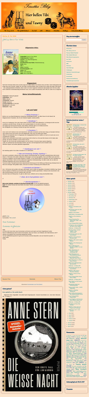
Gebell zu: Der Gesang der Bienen (75, 243)
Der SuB (34, 31)
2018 (69, 324)
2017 (69, 326)
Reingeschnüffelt (70, 359)
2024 (70, 185)
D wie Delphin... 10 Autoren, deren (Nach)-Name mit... (76, 299)
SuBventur (69, 362)
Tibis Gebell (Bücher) (23, 31)
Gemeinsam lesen (80, 349)
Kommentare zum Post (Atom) (34, 284)
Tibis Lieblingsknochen (80, 371)
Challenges (65, 31)
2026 (70, 181)
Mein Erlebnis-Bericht (76, 353)
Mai (70, 313)
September (72, 199)
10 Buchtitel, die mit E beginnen (78, 145)
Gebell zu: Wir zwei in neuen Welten (76, 240)
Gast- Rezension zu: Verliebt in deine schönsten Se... (74, 251)
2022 (70, 188)
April (70, 315)
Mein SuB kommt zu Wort (73, 354)
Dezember (71, 194)
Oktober (71, 197)
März (70, 316)
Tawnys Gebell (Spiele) (72, 52)
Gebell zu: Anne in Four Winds (74, 274)
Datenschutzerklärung (77, 31)
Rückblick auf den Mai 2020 (74, 304)
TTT (77, 362)
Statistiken (56, 31)
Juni (70, 205)
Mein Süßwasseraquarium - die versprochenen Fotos (76, 294)
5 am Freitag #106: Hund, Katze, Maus (75, 277)
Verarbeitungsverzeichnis (72, 80)
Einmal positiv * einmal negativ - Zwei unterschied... (74, 231)
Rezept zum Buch (80, 359)
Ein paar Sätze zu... (76, 346)
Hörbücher (69, 61)
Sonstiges (80, 360)
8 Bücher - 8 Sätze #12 (75, 228)
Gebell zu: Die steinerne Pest (75, 217)
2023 (70, 186)
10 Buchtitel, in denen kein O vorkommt (79, 125)
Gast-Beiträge (69, 67)
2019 (69, 322)
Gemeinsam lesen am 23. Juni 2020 (75, 234)
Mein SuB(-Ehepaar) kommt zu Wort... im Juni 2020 (75, 247)
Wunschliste (69, 376)
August (71, 201)
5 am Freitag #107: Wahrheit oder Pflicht (75, 257)
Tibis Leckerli (12, 217)
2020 (70, 192)
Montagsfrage (72, 357)
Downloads (69, 76)
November (71, 195)
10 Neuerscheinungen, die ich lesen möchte (79, 155)
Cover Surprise (78, 344)
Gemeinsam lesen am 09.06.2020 (74, 285)
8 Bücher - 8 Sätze (80, 337)
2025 (70, 183)
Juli (70, 203)
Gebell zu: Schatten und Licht (75, 207)
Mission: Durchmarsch (80, 356)
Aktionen (48, 31)
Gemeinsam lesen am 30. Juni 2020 (75, 210)
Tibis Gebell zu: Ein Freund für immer (75, 282)
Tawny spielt (81, 364)
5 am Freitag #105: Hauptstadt (74, 296)
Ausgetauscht (83, 340)
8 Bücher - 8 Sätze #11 (74, 265)
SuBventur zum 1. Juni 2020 (74, 310)
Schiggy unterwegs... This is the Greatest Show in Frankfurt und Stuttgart (79, 165)
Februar (71, 318)
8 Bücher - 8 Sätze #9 (74, 302)
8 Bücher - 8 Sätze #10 (75, 279)
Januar (71, 320)
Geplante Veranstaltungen (73, 72)
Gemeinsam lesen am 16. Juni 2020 (75, 268)
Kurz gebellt (73, 351)
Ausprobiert (71, 341)
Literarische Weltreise (81, 352)
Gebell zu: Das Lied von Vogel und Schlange (75, 307)
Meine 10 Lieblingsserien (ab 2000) (75, 263)
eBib (41, 31)
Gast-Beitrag (77, 348)
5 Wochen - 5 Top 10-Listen (73, 335)
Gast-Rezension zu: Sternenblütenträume (75, 254)
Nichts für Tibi (82, 357)
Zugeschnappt (79, 376)
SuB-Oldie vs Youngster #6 (76, 214)
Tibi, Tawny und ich (9, 31)
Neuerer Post (6, 279)
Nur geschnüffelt (76, 358)
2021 (69, 190)
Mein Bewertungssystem (72, 57)
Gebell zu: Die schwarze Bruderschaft (75, 237)
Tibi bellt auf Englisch (77, 366)
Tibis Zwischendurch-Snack (76, 374)
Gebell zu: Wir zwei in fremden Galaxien (74, 271)
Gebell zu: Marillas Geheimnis (73, 291)
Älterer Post (57, 279)
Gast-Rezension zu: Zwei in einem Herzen (75, 260)
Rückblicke (69, 360)
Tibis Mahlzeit (75, 372)
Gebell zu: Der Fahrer (74, 212)
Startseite (32, 279)
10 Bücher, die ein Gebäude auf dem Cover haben (76, 225)
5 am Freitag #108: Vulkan (75, 223)
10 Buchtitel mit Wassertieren (77, 134)
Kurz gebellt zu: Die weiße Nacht (12, 292)
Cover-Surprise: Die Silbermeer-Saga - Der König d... (75, 220)
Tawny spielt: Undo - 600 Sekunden (75, 288)
